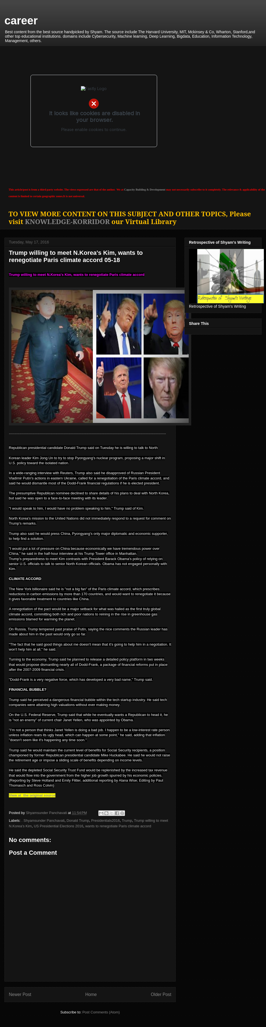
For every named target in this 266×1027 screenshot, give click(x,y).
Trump (127, 820)
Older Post (161, 994)
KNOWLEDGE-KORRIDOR (67, 221)
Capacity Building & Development (144, 189)
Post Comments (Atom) (101, 1012)
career (21, 20)
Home (91, 994)
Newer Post (20, 994)
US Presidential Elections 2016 (58, 826)
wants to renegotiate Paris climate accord (118, 826)
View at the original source (32, 795)
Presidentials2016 (105, 820)
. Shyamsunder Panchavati (43, 820)
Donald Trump (77, 820)
